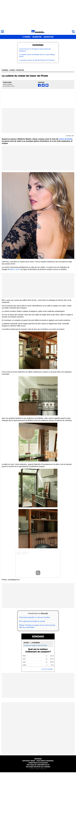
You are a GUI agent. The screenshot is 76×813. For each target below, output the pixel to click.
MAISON (12, 70)
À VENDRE (26, 37)
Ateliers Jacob (14, 310)
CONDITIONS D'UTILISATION (38, 803)
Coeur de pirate (65, 180)
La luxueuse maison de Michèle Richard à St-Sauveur (37, 60)
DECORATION (20, 70)
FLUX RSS (31, 809)
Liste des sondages (47, 709)
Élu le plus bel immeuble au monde (32, 662)
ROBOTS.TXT (43, 809)
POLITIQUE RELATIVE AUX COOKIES (38, 807)
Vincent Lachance (7, 84)
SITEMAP (37, 809)
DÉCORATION (48, 37)
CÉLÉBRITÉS (37, 37)
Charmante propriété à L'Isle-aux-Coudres (34, 658)
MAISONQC (5, 70)
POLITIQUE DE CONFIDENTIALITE (38, 805)
